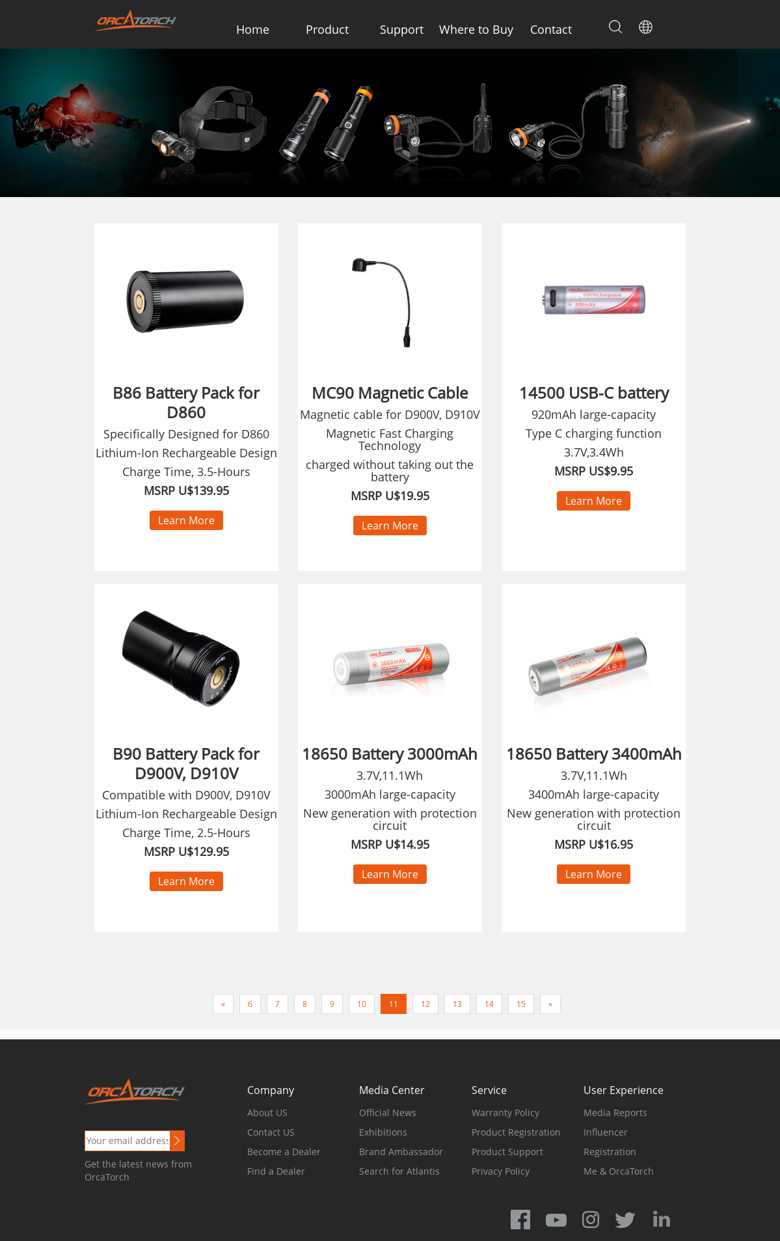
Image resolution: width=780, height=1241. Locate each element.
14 (489, 1003)
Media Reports (615, 1112)
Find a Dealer (276, 1171)
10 (361, 1003)
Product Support (507, 1151)
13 (457, 1003)
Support (402, 29)
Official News (387, 1112)
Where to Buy (476, 29)
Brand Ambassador (401, 1151)
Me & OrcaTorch (619, 1171)
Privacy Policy (501, 1171)
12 (425, 1003)
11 (393, 1003)
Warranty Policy (505, 1112)
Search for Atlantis (399, 1171)
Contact (551, 29)
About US (267, 1112)
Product (327, 29)
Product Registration (516, 1132)
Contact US (271, 1132)
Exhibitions (383, 1132)
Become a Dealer (284, 1151)
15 (521, 1003)
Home (252, 29)
